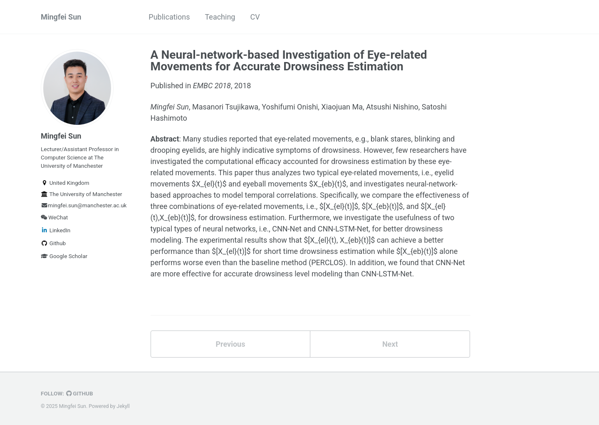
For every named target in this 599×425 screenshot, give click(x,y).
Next (390, 344)
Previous (230, 344)
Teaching (220, 16)
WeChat (54, 217)
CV (255, 16)
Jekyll (123, 406)
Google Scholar (64, 256)
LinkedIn (55, 230)
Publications (169, 16)
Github (53, 243)
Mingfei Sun (61, 16)
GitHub (79, 393)
